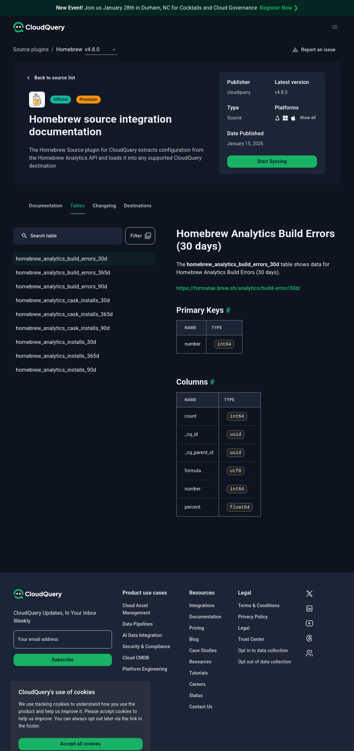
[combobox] (101, 49)
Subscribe (63, 659)
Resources (200, 661)
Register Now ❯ (279, 8)
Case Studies (203, 650)
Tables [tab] (77, 205)
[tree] (84, 315)
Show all (308, 117)
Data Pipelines (138, 624)
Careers (197, 684)
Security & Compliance (146, 646)
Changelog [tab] (104, 205)
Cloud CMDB (136, 657)
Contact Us (200, 706)
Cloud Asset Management (136, 609)
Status (196, 695)
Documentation (205, 616)
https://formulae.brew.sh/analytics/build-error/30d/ (238, 288)
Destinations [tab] (138, 205)
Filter (140, 235)
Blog (194, 639)
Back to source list (50, 77)
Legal (244, 628)
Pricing (196, 628)
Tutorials (198, 673)
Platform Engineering (145, 669)
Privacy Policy (253, 616)
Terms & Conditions (258, 605)
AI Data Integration (142, 635)
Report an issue (314, 49)
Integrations (202, 605)
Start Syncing (272, 161)
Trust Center (251, 639)
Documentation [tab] (45, 205)
